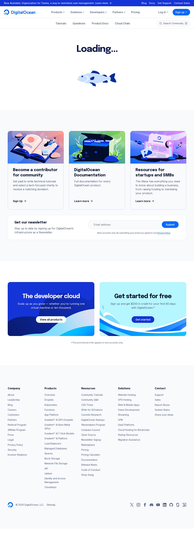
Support (159, 394)
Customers (13, 414)
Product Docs (100, 23)
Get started (143, 319)
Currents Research (91, 414)
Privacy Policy (163, 233)
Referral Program (17, 424)
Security (12, 449)
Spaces (48, 453)
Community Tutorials (92, 394)
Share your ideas (164, 414)
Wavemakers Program (93, 424)
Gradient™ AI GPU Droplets (58, 419)
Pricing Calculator (90, 454)
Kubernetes (50, 404)
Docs (152, 3)
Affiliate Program (16, 429)
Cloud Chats (122, 23)
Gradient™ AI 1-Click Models (59, 433)
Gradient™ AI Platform (55, 438)
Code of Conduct (90, 469)
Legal (11, 439)
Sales (158, 399)
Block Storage (52, 458)
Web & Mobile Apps (129, 404)
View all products (51, 319)
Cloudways (50, 487)
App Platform (51, 414)
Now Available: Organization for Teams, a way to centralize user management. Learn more (58, 3)
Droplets (49, 399)
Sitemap (51, 504)
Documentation (89, 459)
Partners (12, 419)
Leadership (14, 399)
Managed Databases (55, 448)
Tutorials (60, 23)
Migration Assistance (129, 439)
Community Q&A (89, 399)
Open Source (88, 434)
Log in (163, 12)
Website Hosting (127, 394)
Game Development (129, 409)
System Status (162, 409)
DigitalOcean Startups (93, 419)
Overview (49, 394)
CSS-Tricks (87, 404)
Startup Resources (128, 434)
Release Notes (89, 464)
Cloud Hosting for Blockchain (134, 429)
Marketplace (88, 444)
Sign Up (20, 201)
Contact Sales (182, 3)
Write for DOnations (92, 409)
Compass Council (90, 429)
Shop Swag (87, 474)
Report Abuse (162, 404)
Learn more (83, 201)
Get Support (164, 3)
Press (11, 434)
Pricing (85, 449)
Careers (12, 409)
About (11, 394)
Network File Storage (55, 463)
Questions (79, 23)
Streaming (123, 414)
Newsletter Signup (91, 439)
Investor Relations (17, 454)
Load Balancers (52, 443)
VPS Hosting (124, 399)
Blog (144, 3)
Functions (49, 409)
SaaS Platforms (126, 424)
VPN (120, 419)
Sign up (181, 12)
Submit (170, 224)
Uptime (48, 473)
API (46, 468)
